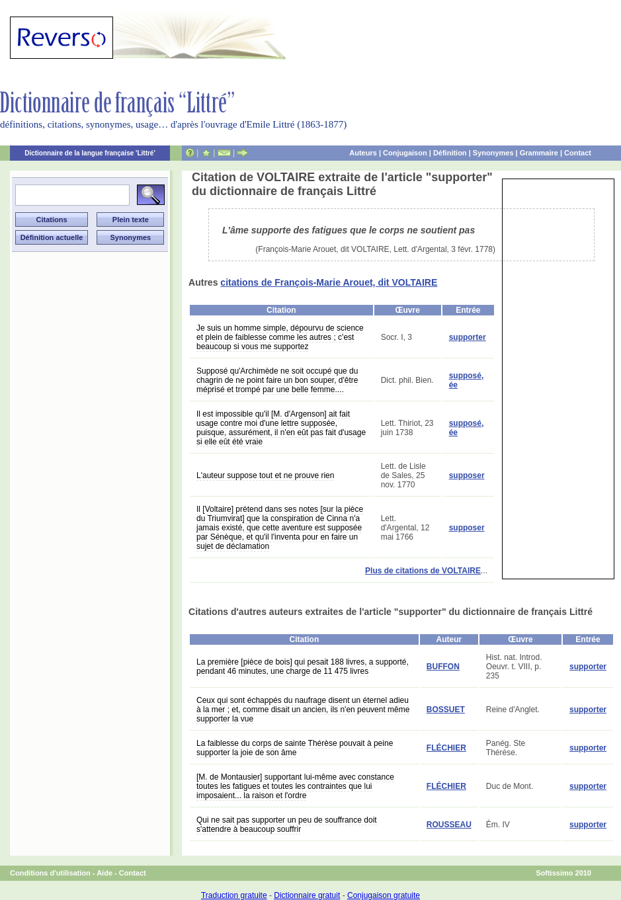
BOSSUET (446, 709)
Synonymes (493, 153)
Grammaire (539, 153)
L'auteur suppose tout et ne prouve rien (265, 475)
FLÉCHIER (446, 748)
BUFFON (443, 666)
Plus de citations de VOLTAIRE (423, 570)
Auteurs (363, 153)
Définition (450, 153)
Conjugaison (405, 153)
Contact (577, 153)
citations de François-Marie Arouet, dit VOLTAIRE (328, 282)
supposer (467, 475)
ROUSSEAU (449, 824)
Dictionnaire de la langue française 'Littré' (89, 153)
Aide (104, 873)
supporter (467, 337)
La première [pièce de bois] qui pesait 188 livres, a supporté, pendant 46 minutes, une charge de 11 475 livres (302, 666)
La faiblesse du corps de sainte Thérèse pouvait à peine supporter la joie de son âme (294, 748)
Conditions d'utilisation (50, 873)
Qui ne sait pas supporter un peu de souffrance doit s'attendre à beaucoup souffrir (286, 824)
